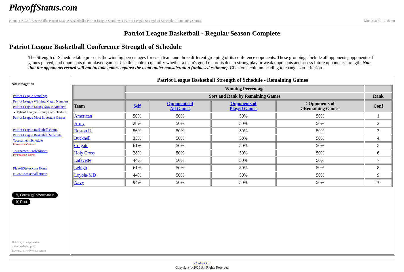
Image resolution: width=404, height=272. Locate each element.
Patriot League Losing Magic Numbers (39, 107)
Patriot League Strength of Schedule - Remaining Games (161, 21)
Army (79, 123)
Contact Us (202, 263)
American (83, 116)
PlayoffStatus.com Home (30, 168)
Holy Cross (84, 152)
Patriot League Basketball (65, 21)
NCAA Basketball (32, 21)
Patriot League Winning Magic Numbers (40, 101)
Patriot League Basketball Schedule (37, 135)
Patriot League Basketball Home (35, 130)
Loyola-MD (85, 175)
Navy (79, 182)
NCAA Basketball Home (30, 174)
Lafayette (82, 160)
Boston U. (83, 130)
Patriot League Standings (102, 21)
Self (137, 106)
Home (13, 21)
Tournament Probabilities (30, 151)
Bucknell (82, 138)
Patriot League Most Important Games (39, 118)
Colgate (81, 145)
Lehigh (80, 167)
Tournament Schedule (28, 141)
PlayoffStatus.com (43, 7)
